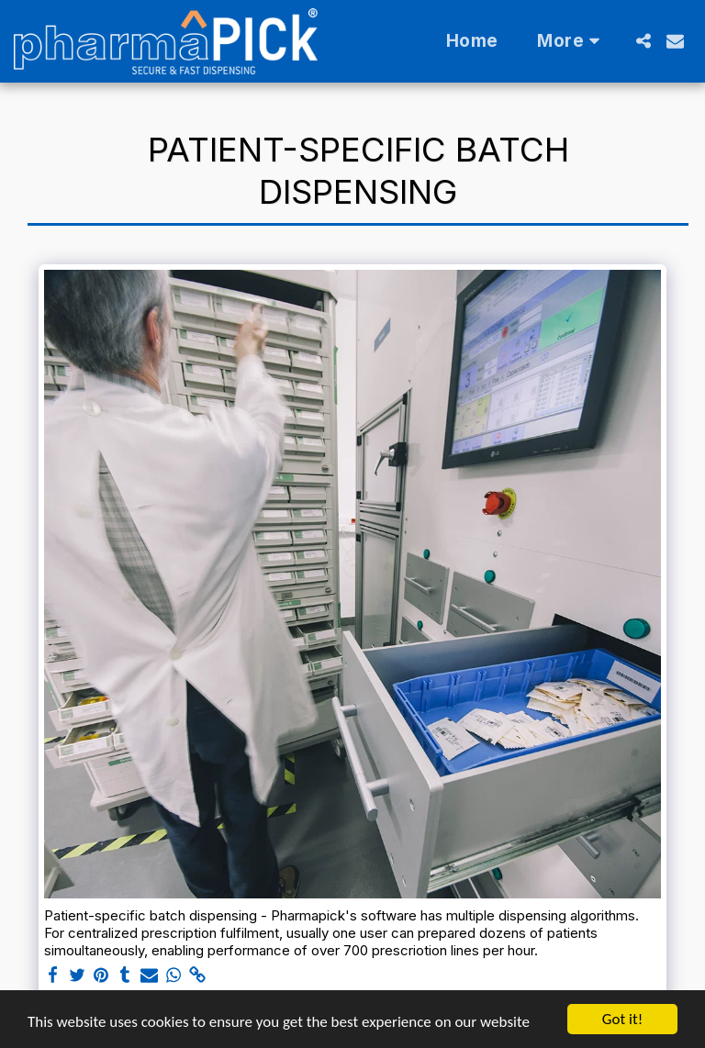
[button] (643, 41)
